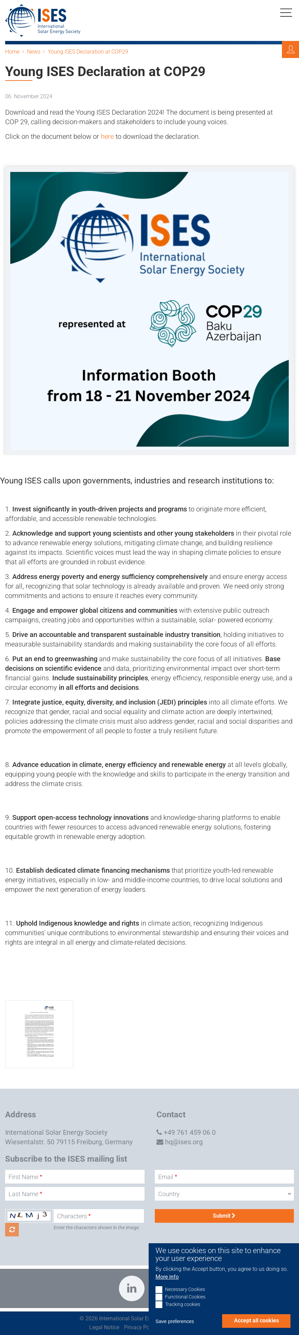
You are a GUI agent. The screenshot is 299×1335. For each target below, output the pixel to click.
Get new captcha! (12, 1229)
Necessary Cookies (185, 1296)
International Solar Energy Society (56, 1132)
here (108, 136)
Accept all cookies (256, 1327)
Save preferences (174, 1328)
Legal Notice (104, 1327)
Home (12, 51)
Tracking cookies (182, 1311)
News (33, 51)
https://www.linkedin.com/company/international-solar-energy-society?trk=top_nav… (132, 1288)
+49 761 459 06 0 (190, 1132)
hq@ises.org (184, 1142)
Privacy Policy (141, 1327)
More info (167, 1283)
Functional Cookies (185, 1303)
